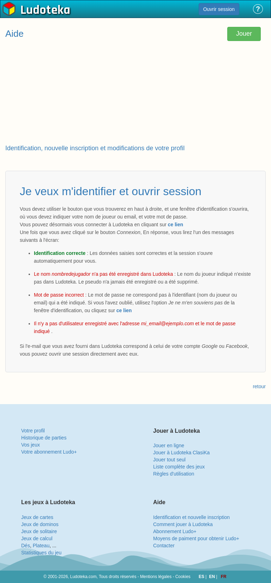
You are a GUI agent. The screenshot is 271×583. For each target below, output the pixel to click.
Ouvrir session (219, 9)
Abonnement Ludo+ (175, 531)
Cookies (183, 576)
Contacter (164, 545)
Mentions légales (155, 576)
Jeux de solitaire (39, 531)
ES (202, 576)
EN (212, 576)
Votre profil (33, 430)
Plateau (41, 545)
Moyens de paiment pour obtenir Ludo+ (196, 538)
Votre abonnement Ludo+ (49, 452)
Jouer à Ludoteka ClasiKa (181, 452)
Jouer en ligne (168, 445)
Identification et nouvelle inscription (191, 517)
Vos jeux (30, 445)
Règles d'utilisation (173, 474)
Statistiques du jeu (41, 552)
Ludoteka (45, 10)
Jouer (244, 33)
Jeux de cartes (37, 517)
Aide (14, 33)
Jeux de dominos (40, 524)
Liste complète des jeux (179, 467)
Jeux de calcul (37, 538)
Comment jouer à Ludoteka (183, 524)
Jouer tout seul (169, 459)
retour (259, 386)
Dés (25, 545)
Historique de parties (43, 438)
